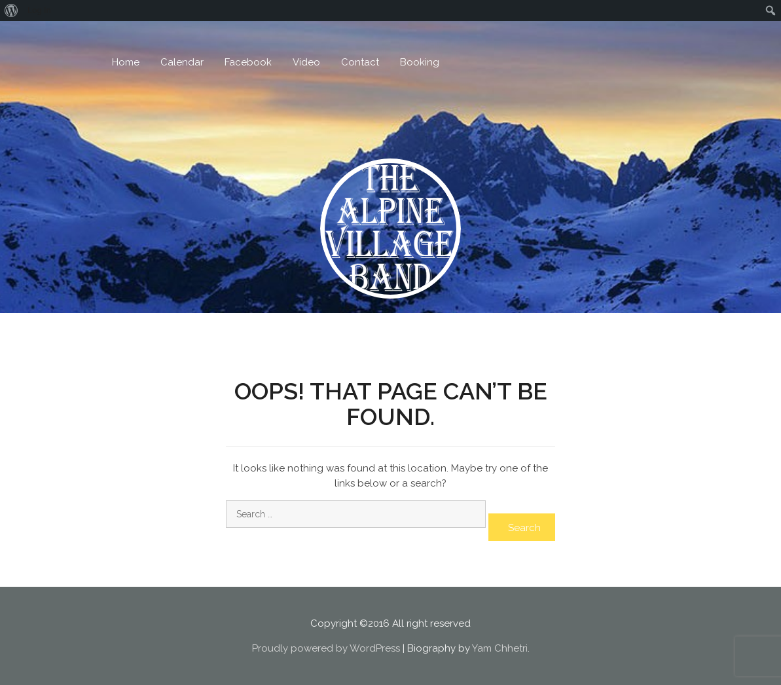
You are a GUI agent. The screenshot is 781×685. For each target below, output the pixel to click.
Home (125, 62)
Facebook (248, 62)
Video (306, 62)
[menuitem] (11, 10)
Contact (360, 62)
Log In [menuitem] (39, 10)
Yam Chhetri (500, 648)
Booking (419, 62)
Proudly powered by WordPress (326, 648)
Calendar (182, 62)
